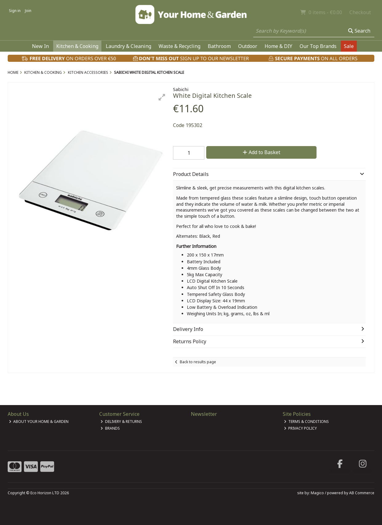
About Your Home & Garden (39, 421)
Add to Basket (261, 152)
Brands (110, 428)
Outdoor (247, 46)
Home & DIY (278, 46)
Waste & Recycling (179, 46)
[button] (162, 97)
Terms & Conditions (306, 421)
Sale (349, 46)
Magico (317, 492)
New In (40, 46)
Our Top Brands (318, 46)
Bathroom (219, 46)
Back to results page (198, 361)
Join (28, 10)
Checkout (360, 12)
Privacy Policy (300, 428)
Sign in (15, 10)
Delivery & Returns (121, 421)
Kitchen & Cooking (77, 46)
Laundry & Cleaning (128, 46)
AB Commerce (361, 492)
